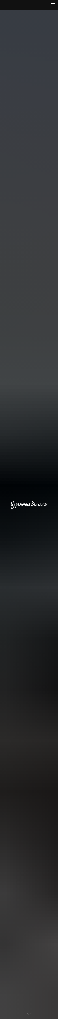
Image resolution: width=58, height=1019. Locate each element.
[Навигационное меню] (53, 5)
